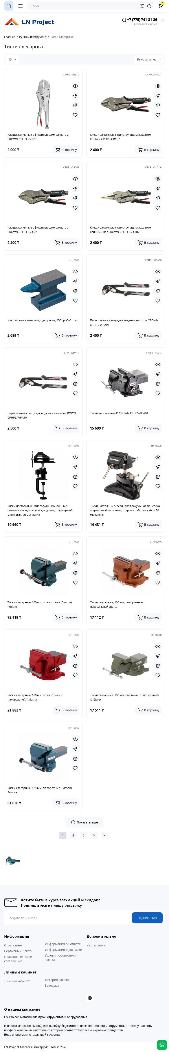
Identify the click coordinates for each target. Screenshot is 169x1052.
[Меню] (20, 6)
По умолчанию (148, 59)
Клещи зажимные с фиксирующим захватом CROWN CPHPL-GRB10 (38, 137)
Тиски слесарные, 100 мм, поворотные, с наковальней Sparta (117, 604)
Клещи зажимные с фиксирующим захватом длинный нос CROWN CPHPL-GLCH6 (120, 229)
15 (12, 59)
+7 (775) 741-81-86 (139, 19)
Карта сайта (96, 945)
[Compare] (75, 105)
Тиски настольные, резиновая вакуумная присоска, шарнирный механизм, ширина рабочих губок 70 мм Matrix (125, 510)
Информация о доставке (63, 950)
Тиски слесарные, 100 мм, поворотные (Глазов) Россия (39, 604)
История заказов (57, 980)
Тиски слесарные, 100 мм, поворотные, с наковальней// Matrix (35, 697)
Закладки (52, 985)
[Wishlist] (75, 115)
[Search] (148, 5)
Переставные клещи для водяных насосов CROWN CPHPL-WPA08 (124, 322)
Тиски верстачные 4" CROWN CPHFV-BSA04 (119, 413)
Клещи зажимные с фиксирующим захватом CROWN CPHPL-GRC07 (120, 137)
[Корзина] (160, 6)
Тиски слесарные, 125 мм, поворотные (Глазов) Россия (39, 790)
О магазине (13, 945)
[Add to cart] (66, 149)
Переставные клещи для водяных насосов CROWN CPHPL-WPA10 (41, 415)
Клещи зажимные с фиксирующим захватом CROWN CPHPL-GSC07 (38, 229)
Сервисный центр (18, 951)
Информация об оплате (63, 944)
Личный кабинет (17, 981)
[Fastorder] (75, 95)
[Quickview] (75, 86)
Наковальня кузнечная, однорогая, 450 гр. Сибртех (42, 320)
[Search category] (142, 5)
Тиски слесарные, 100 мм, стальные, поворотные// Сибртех (124, 697)
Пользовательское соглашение (18, 959)
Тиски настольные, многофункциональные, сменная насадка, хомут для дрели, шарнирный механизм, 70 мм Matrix (40, 510)
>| (105, 835)
